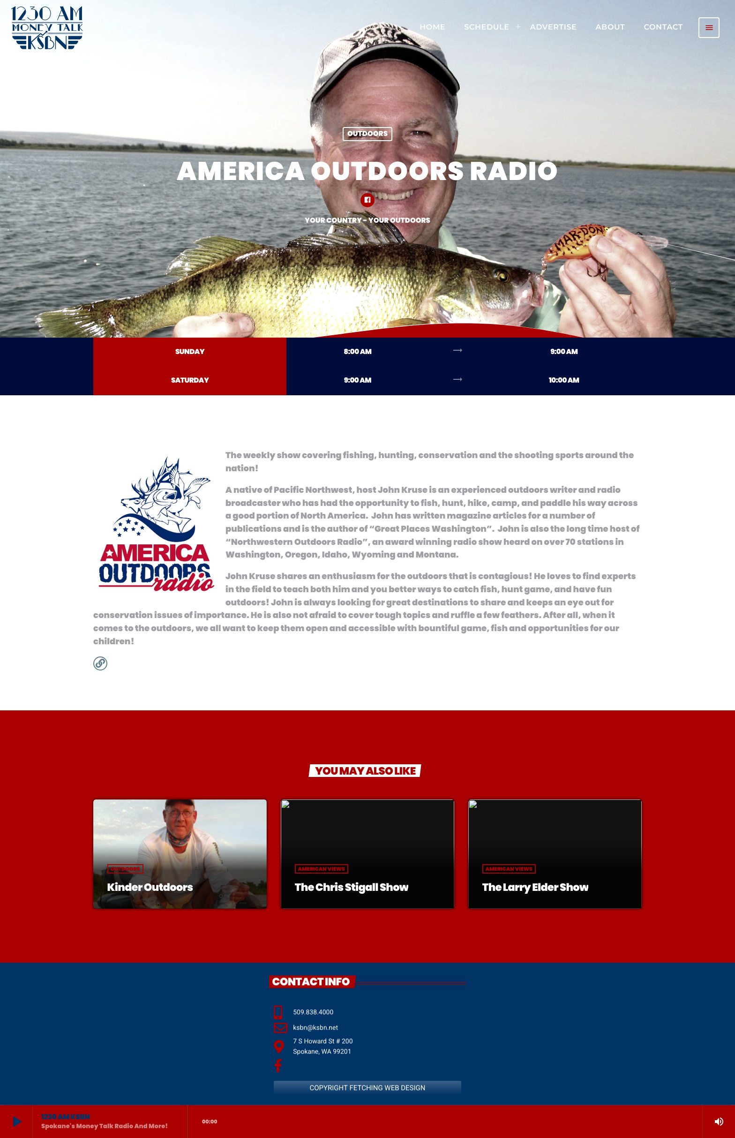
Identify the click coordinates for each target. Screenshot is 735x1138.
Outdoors (367, 134)
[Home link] (47, 28)
